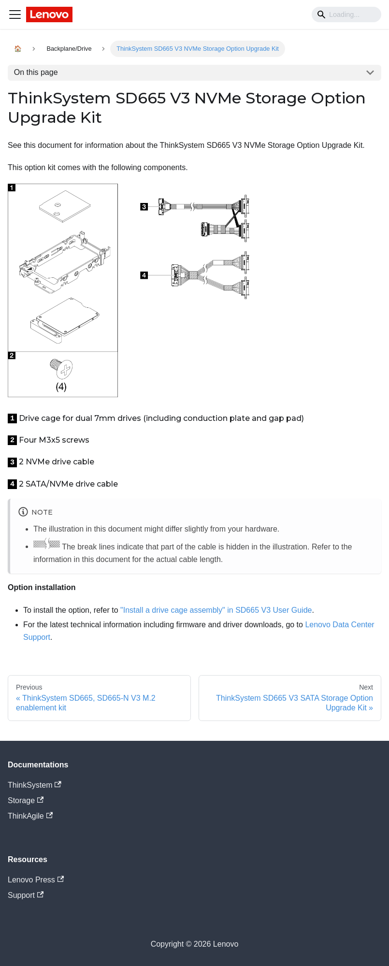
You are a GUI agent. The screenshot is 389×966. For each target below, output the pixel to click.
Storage (25, 800)
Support (25, 895)
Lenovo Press (36, 880)
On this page (36, 72)
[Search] (346, 14)
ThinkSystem (34, 785)
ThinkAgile (30, 816)
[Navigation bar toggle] (15, 14)
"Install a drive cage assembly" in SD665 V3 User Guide (216, 610)
